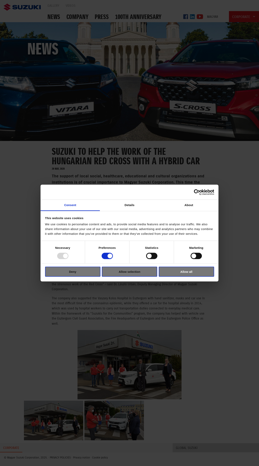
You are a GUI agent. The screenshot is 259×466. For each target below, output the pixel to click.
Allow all (186, 271)
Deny (72, 271)
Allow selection (129, 271)
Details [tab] (129, 205)
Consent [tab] (70, 205)
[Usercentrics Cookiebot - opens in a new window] (197, 192)
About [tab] (188, 205)
